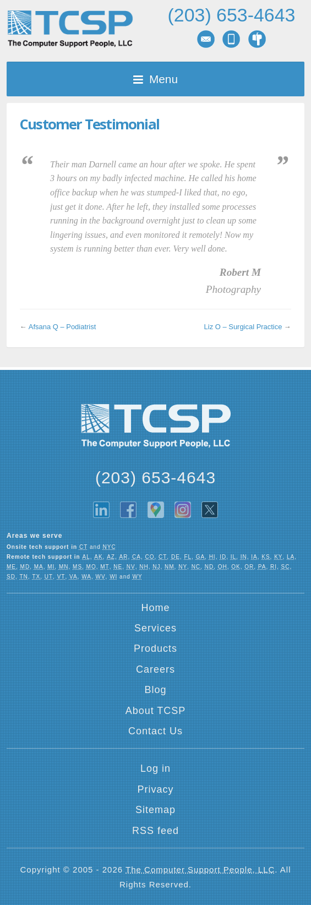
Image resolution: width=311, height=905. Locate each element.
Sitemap (155, 809)
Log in (155, 768)
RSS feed (155, 830)
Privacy (155, 789)
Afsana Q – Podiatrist (62, 327)
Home (155, 607)
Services (155, 628)
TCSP (70, 29)
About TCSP (156, 710)
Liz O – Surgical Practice (243, 327)
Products (155, 648)
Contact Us (155, 731)
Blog (155, 689)
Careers (155, 669)
